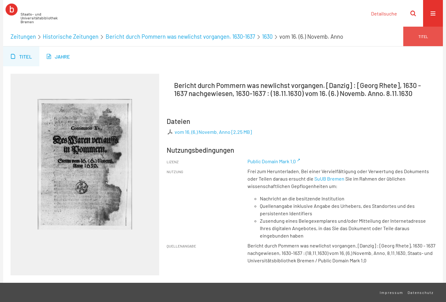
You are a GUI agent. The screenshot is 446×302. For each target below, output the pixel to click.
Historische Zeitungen (70, 36)
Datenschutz (421, 292)
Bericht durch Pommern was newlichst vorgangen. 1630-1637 (180, 36)
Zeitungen (23, 36)
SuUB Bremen (329, 179)
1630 (267, 36)
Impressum (391, 292)
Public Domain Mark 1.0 (271, 161)
